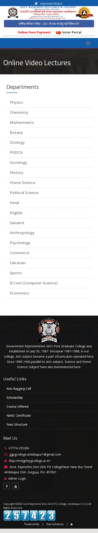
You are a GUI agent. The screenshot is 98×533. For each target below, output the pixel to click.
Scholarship (15, 397)
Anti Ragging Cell (19, 388)
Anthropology (22, 232)
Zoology (17, 142)
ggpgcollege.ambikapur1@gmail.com (35, 454)
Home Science (22, 182)
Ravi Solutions (55, 524)
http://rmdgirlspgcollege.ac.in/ (29, 461)
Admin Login (17, 478)
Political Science (24, 192)
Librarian (18, 262)
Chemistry (19, 112)
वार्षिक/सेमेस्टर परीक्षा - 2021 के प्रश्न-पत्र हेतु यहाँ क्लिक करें (49, 24)
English (16, 212)
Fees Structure (17, 424)
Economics (19, 292)
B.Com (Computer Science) (34, 282)
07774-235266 (19, 448)
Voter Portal (68, 32)
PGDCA (16, 152)
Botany (16, 132)
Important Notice (48, 3)
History (16, 172)
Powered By (31, 524)
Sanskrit (17, 222)
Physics (16, 102)
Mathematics (22, 122)
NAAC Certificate (19, 415)
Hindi (14, 202)
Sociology (18, 162)
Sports (16, 272)
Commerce (19, 252)
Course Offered (17, 406)
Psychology (20, 242)
